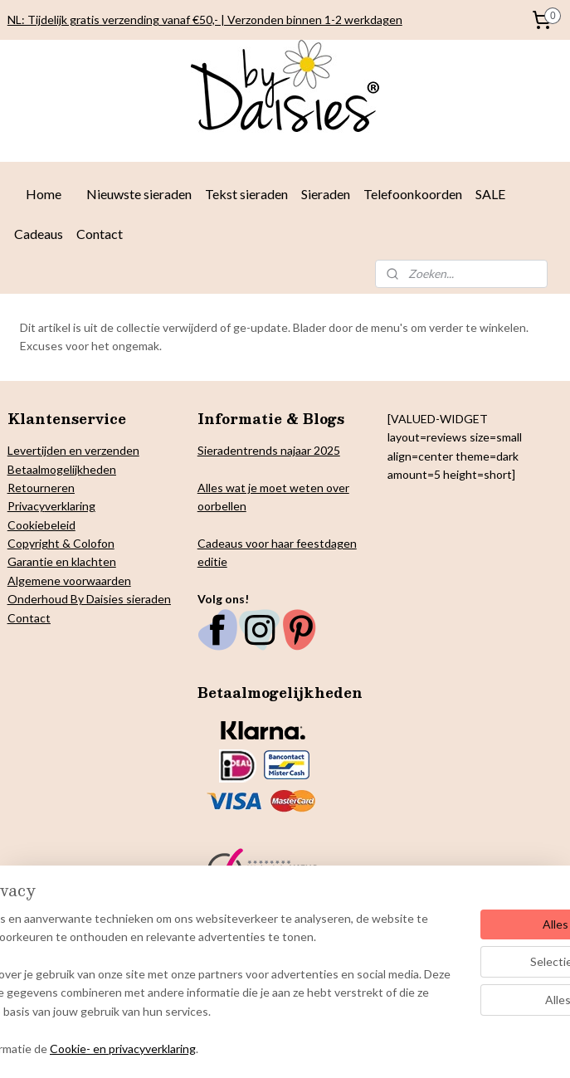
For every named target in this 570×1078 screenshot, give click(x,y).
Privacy (26, 506)
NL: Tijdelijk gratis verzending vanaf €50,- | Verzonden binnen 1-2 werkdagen (204, 19)
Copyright (33, 543)
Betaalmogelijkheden (61, 469)
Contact (99, 233)
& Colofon (87, 543)
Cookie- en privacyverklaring (252, 1048)
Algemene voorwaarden (69, 580)
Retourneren (41, 487)
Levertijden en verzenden (73, 450)
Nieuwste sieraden (139, 194)
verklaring (70, 506)
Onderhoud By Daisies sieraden (89, 599)
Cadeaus (38, 233)
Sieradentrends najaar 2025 (268, 450)
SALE (490, 194)
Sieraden (325, 194)
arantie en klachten (66, 561)
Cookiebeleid (41, 525)
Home (43, 194)
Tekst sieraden (246, 194)
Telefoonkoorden (412, 194)
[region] (175, 956)
